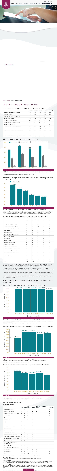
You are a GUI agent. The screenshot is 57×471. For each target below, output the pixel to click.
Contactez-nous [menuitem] (46, 1)
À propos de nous (37, 3)
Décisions (21, 3)
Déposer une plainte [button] (29, 469)
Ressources (31, 3)
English (51, 1)
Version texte (7, 207)
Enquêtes (16, 3)
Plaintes (12, 3)
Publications (8, 100)
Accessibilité (26, 3)
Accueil (4, 100)
